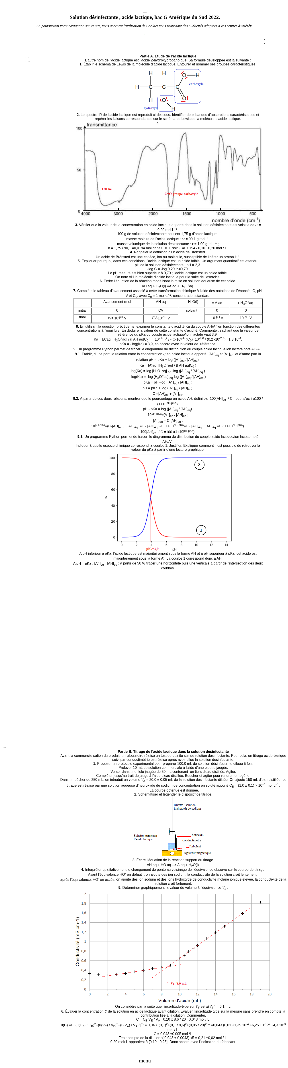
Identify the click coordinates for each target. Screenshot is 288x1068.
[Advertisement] (48, 88)
